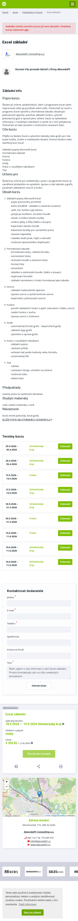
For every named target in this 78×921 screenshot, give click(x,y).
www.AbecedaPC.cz (40, 844)
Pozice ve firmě (15, 649)
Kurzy (15, 12)
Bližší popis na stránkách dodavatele (27, 419)
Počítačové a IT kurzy (32, 12)
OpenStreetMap (59, 816)
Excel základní (53, 12)
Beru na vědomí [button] (32, 912)
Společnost (13, 636)
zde (26, 29)
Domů (5, 12)
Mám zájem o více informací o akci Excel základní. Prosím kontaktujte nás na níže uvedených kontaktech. (39, 672)
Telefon (12, 623)
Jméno (11, 597)
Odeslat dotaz (39, 685)
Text (10, 662)
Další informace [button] (27, 904)
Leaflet (47, 816)
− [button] (7, 786)
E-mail (11, 610)
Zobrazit (65, 446)
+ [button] (7, 782)
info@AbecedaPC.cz (40, 841)
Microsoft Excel (10, 708)
